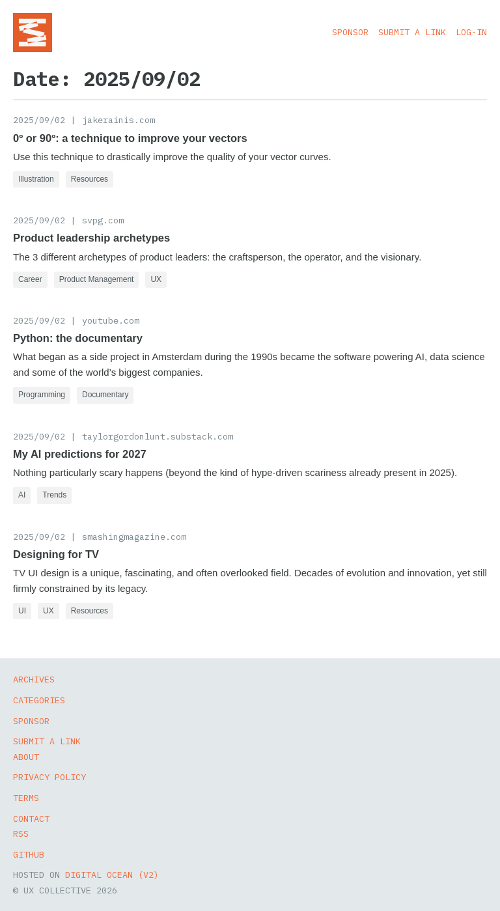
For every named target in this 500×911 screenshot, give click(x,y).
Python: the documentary (78, 338)
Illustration (36, 179)
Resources (89, 179)
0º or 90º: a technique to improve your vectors (130, 138)
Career (30, 279)
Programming (41, 394)
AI (21, 494)
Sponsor (350, 32)
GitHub (28, 854)
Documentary (105, 394)
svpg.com (103, 220)
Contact (31, 818)
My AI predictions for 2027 (79, 454)
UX (155, 279)
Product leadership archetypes (91, 238)
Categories (39, 700)
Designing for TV (56, 554)
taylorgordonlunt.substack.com (157, 436)
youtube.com (110, 320)
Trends (54, 494)
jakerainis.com (118, 120)
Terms (26, 798)
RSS (21, 833)
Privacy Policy (49, 777)
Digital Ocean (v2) (112, 874)
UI (22, 610)
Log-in (471, 32)
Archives (34, 679)
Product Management (96, 279)
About (26, 757)
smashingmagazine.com (134, 536)
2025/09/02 (39, 120)
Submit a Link (412, 32)
